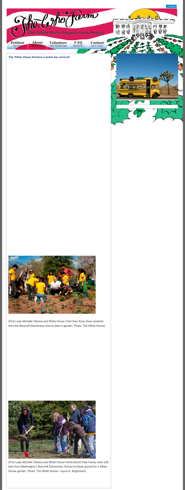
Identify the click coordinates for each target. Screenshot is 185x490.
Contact (172, 6)
